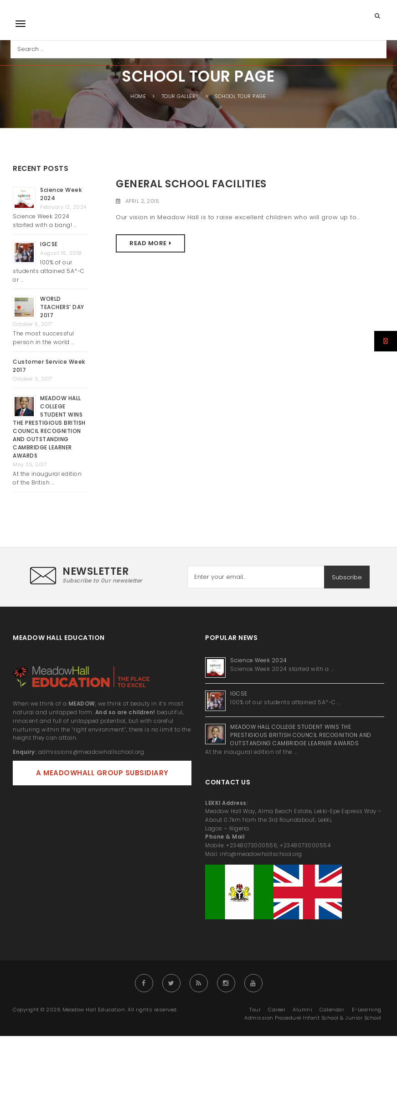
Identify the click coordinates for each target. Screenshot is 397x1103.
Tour (255, 1009)
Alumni (302, 1009)
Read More (148, 243)
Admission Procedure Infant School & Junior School (313, 1017)
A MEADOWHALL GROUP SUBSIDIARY (102, 773)
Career (276, 1009)
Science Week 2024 (258, 660)
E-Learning (367, 1009)
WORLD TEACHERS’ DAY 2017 (62, 307)
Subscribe (347, 577)
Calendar (332, 1009)
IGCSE (49, 244)
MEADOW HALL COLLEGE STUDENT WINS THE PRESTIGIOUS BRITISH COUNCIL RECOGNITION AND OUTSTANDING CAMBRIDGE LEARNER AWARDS (49, 426)
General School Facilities (191, 184)
